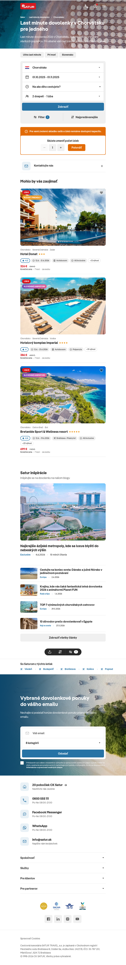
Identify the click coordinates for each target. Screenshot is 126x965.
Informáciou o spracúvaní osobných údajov (44, 767)
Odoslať (63, 753)
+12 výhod (94, 260)
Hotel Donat (28, 254)
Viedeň (26, 669)
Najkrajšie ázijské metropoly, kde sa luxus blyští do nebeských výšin (59, 548)
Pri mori (51, 54)
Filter (42, 117)
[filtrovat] (73, 652)
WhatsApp (39, 826)
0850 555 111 (40, 799)
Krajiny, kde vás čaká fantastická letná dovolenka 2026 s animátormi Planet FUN (71, 588)
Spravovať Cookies (30, 938)
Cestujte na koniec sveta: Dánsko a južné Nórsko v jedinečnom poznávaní (71, 571)
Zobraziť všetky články (63, 637)
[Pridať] (61, 147)
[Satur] (28, 6)
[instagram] (68, 919)
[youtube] (77, 919)
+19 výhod (90, 349)
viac (103, 41)
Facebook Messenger (47, 812)
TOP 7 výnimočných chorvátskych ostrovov (67, 604)
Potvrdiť (77, 147)
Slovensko (67, 54)
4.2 (25, 260)
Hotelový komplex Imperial (39, 343)
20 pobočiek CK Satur (49, 785)
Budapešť (46, 669)
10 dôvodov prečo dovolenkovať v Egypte (66, 621)
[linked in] (58, 919)
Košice (88, 669)
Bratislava (68, 669)
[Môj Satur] (95, 6)
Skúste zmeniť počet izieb (63, 140)
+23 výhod (27, 443)
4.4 (25, 438)
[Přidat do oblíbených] (101, 192)
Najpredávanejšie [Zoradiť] (84, 117)
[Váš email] (63, 733)
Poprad (107, 669)
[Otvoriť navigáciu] (104, 6)
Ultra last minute (32, 54)
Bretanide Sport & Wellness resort (44, 432)
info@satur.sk (42, 840)
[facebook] (48, 919)
